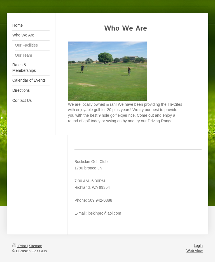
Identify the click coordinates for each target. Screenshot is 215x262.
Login (198, 245)
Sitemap (35, 246)
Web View (194, 251)
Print (19, 246)
